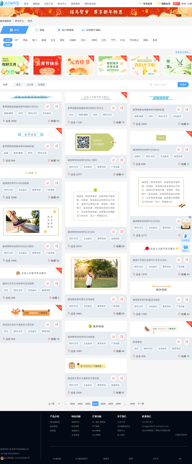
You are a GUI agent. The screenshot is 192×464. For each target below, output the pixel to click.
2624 (72, 403)
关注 (6, 290)
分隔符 (137, 156)
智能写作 (75, 422)
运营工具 (48, 3)
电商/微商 (8, 113)
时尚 (21, 113)
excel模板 (96, 435)
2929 (132, 403)
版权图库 (75, 3)
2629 (110, 403)
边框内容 (115, 238)
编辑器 (36, 3)
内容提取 (75, 426)
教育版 (53, 430)
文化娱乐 (47, 113)
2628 (103, 403)
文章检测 (75, 435)
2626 (87, 403)
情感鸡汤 (115, 385)
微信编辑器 (5, 20)
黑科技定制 (90, 3)
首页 (26, 3)
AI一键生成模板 (99, 422)
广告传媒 (50, 189)
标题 (6, 152)
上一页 (51, 403)
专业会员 (147, 3)
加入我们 (121, 435)
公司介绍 (121, 422)
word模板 (96, 430)
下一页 (141, 403)
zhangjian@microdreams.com (155, 426)
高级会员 (165, 3)
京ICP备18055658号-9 (10, 453)
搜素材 (183, 84)
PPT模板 (96, 426)
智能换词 (75, 430)
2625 (80, 403)
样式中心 (62, 3)
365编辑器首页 (123, 426)
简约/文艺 (32, 113)
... (65, 403)
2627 (95, 403)
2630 (118, 403)
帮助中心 (121, 430)
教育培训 (36, 189)
